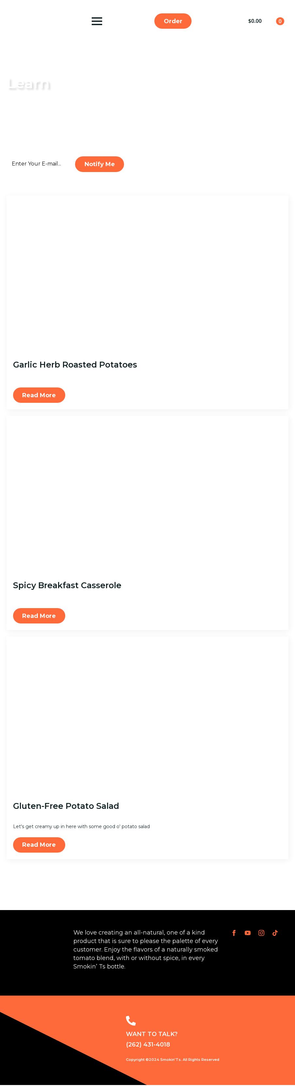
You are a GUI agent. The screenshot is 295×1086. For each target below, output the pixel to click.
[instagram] (261, 933)
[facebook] (234, 933)
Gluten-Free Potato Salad (66, 806)
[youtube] (247, 933)
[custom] (275, 933)
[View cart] (266, 21)
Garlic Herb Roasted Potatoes (75, 365)
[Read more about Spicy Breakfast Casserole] (39, 616)
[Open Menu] (96, 21)
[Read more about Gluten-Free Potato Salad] (39, 846)
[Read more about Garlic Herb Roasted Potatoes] (39, 395)
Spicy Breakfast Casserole (67, 585)
